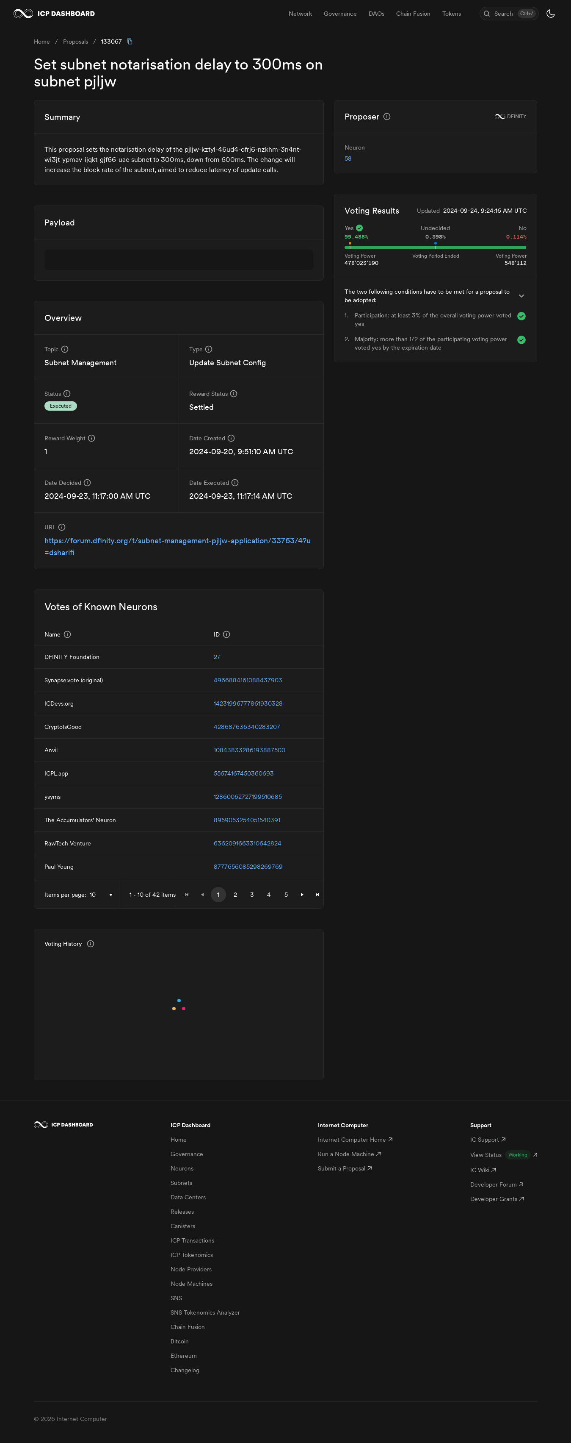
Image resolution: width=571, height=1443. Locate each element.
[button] (302, 894)
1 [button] (218, 894)
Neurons (182, 1168)
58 (348, 158)
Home (179, 1139)
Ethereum (184, 1356)
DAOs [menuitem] (376, 13)
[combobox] (103, 895)
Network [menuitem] (300, 13)
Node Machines (191, 1283)
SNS (176, 1298)
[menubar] (375, 13)
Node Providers (191, 1269)
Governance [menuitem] (340, 13)
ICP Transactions (192, 1240)
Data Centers (188, 1197)
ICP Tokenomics (192, 1255)
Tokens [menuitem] (451, 13)
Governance (187, 1154)
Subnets (181, 1183)
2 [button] (235, 894)
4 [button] (269, 894)
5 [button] (286, 894)
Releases (182, 1211)
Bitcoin (180, 1341)
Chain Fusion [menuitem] (413, 13)
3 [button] (252, 894)
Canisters (183, 1226)
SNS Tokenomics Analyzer (205, 1312)
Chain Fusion (188, 1327)
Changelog (185, 1370)
